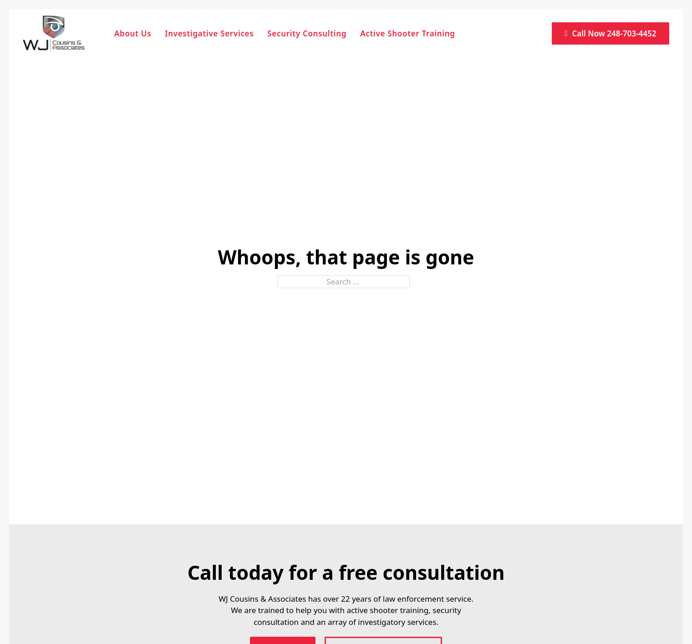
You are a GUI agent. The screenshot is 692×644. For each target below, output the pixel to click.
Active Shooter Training (407, 33)
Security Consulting (306, 33)
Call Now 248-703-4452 (610, 33)
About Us (132, 33)
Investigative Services (209, 33)
